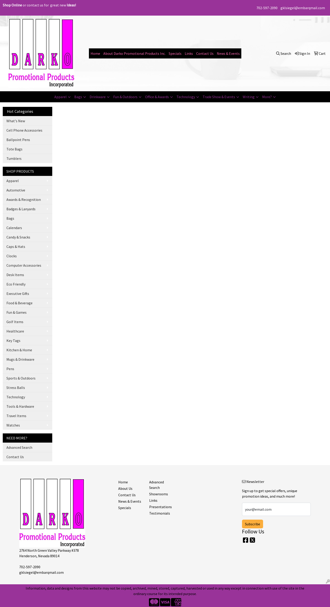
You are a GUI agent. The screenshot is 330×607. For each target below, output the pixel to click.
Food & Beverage (19, 303)
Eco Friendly (15, 284)
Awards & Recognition (23, 199)
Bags (78, 96)
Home (95, 53)
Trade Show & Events (219, 96)
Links (189, 53)
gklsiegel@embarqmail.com (302, 8)
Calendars (14, 227)
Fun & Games (16, 312)
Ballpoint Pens (18, 139)
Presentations (160, 506)
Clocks (11, 256)
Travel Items (16, 415)
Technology (185, 96)
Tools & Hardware (20, 406)
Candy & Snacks (18, 237)
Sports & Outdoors (21, 378)
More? (267, 96)
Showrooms (158, 494)
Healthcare (15, 331)
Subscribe (252, 524)
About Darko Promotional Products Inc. (134, 53)
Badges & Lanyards (21, 209)
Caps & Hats (15, 246)
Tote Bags (14, 149)
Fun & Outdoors (125, 96)
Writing (249, 96)
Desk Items (15, 274)
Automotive (15, 190)
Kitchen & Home (19, 350)
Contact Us (205, 53)
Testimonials (159, 513)
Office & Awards (157, 96)
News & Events (228, 53)
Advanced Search (19, 447)
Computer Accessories (23, 265)
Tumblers (14, 158)
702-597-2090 (267, 8)
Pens (10, 368)
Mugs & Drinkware (20, 359)
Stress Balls (15, 387)
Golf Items (14, 321)
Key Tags (13, 340)
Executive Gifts (17, 293)
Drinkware (98, 96)
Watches (13, 425)
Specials (175, 53)
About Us (125, 488)
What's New (15, 121)
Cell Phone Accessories (24, 130)
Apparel (60, 96)
